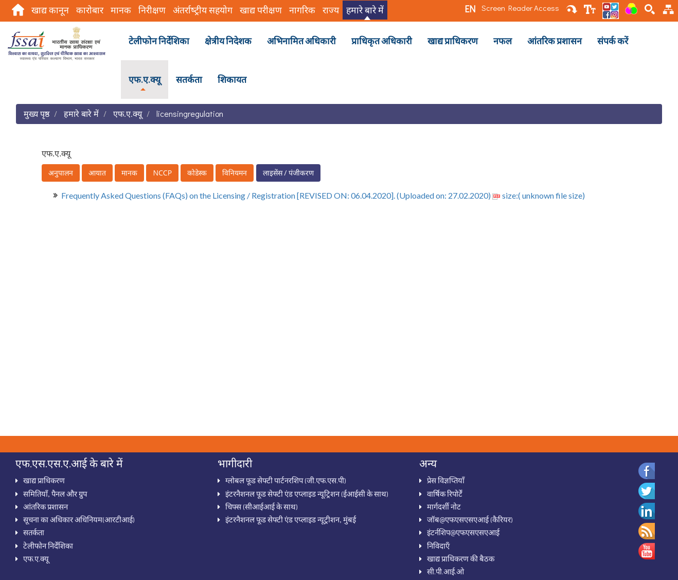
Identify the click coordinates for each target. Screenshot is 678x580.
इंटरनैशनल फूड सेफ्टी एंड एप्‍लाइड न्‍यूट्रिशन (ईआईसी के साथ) (306, 493)
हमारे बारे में (365, 10)
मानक (121, 10)
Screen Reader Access (520, 8)
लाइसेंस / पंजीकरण (288, 173)
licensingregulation (189, 113)
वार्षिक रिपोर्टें (444, 493)
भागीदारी (235, 463)
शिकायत (232, 79)
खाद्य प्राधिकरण (452, 41)
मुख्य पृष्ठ (36, 113)
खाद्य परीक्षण (261, 10)
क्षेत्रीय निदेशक (228, 41)
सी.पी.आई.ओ (445, 571)
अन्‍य (428, 463)
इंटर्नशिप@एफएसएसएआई (463, 532)
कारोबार (89, 10)
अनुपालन (60, 173)
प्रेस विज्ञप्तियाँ (446, 480)
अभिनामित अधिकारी (301, 41)
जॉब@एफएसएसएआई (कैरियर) (470, 519)
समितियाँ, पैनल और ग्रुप (55, 493)
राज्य (331, 10)
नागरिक (302, 10)
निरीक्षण (152, 10)
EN (470, 9)
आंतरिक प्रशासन (554, 41)
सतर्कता (189, 79)
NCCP (162, 173)
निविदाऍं (438, 545)
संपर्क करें (612, 41)
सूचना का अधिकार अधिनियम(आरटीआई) (79, 519)
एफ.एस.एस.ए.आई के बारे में (68, 463)
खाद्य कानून (50, 10)
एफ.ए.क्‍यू (144, 79)
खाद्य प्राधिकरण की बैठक (460, 558)
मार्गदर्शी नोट (444, 506)
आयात (97, 173)
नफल (502, 41)
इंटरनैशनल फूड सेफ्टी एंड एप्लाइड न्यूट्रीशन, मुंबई (290, 519)
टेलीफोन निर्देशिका (159, 41)
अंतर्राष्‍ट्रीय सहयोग (203, 10)
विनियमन (234, 173)
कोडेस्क (197, 173)
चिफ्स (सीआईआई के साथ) (261, 506)
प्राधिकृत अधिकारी (381, 41)
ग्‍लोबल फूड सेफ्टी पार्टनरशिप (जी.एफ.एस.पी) (285, 480)
